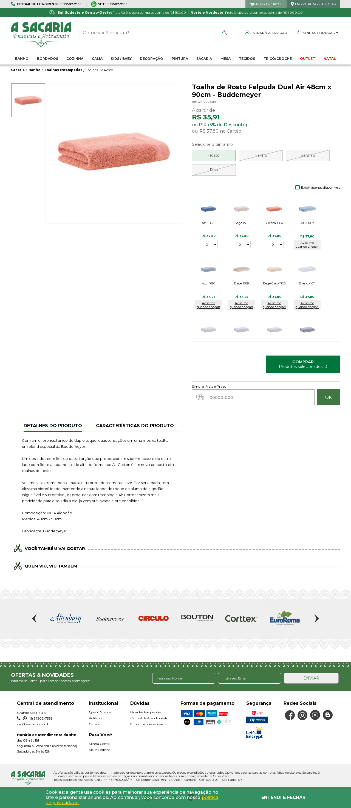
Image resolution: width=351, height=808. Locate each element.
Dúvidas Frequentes (145, 712)
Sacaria (204, 59)
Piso (214, 169)
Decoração (151, 59)
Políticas (95, 718)
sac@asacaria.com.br (34, 724)
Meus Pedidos (99, 750)
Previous (34, 618)
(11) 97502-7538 (35, 718)
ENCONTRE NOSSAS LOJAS (315, 4)
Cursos (94, 724)
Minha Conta (99, 744)
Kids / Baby (121, 59)
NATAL (330, 59)
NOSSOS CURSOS (269, 4)
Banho (22, 59)
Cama (97, 59)
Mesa (225, 59)
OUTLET (307, 59)
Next (316, 618)
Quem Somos (100, 712)
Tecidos (247, 59)
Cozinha (74, 59)
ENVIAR (311, 678)
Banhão (307, 155)
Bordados (47, 59)
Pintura (180, 59)
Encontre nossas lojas (146, 724)
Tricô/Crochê (278, 59)
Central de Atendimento (149, 718)
